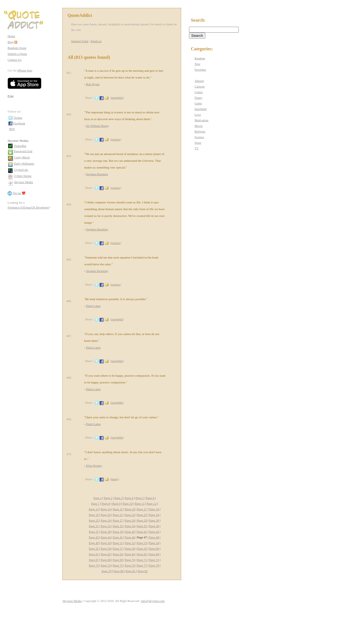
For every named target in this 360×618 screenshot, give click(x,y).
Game (198, 103)
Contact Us (14, 59)
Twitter (18, 117)
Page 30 (154, 520)
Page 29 (142, 520)
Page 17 (142, 509)
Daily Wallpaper (24, 163)
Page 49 (94, 543)
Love (198, 114)
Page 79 (106, 571)
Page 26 (106, 520)
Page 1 (97, 498)
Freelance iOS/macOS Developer (28, 207)
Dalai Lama (93, 305)
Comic (199, 92)
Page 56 (106, 548)
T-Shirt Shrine (23, 175)
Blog (11, 42)
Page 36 (154, 526)
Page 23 (142, 514)
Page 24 (154, 514)
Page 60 (154, 548)
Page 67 (94, 559)
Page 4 (129, 498)
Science (199, 137)
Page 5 (140, 498)
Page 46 (130, 537)
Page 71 (142, 559)
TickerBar (20, 145)
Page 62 (106, 554)
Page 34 (130, 526)
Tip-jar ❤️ (19, 193)
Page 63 (118, 554)
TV (197, 148)
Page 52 (130, 543)
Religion (200, 131)
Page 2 (108, 498)
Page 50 (106, 543)
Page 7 (95, 503)
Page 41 (142, 531)
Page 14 (106, 509)
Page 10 (127, 503)
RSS (12, 129)
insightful (117, 97)
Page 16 (130, 509)
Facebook (19, 123)
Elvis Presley (94, 465)
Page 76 (130, 565)
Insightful (201, 109)
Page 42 (154, 531)
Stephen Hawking (97, 174)
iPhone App (24, 70)
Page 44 (106, 537)
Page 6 (150, 498)
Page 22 (130, 514)
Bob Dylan (93, 84)
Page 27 (118, 520)
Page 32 (106, 526)
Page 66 (154, 554)
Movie (199, 125)
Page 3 (118, 498)
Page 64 (130, 554)
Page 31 (94, 526)
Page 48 (154, 537)
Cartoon (199, 86)
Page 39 (118, 531)
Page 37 (94, 531)
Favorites (200, 69)
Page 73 (94, 565)
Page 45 (118, 537)
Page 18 (154, 509)
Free (11, 96)
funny (114, 479)
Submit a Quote (17, 53)
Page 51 (118, 543)
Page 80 (118, 571)
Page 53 (142, 543)
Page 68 (106, 559)
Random (200, 58)
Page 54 (154, 543)
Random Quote (17, 48)
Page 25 (94, 520)
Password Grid (23, 151)
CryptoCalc (21, 169)
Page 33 (118, 526)
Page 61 (94, 554)
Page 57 (118, 548)
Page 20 (106, 514)
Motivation (201, 120)
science (115, 139)
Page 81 (131, 571)
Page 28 (130, 520)
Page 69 (118, 559)
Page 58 (130, 548)
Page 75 (118, 565)
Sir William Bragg (97, 125)
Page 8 (106, 503)
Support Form (79, 41)
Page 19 (94, 514)
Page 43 (94, 537)
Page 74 (106, 565)
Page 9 (116, 503)
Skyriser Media (23, 182)
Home (11, 36)
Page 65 (142, 554)
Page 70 (130, 559)
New (198, 64)
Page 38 (106, 531)
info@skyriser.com (153, 601)
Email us (96, 41)
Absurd (199, 80)
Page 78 (154, 565)
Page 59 (142, 548)
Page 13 (94, 509)
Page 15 (118, 509)
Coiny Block (22, 157)
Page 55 (94, 548)
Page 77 (142, 565)
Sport (198, 142)
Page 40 (130, 531)
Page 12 (152, 503)
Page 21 (118, 514)
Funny (198, 97)
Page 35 (142, 526)
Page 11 (140, 503)
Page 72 (154, 559)
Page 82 (143, 571)
